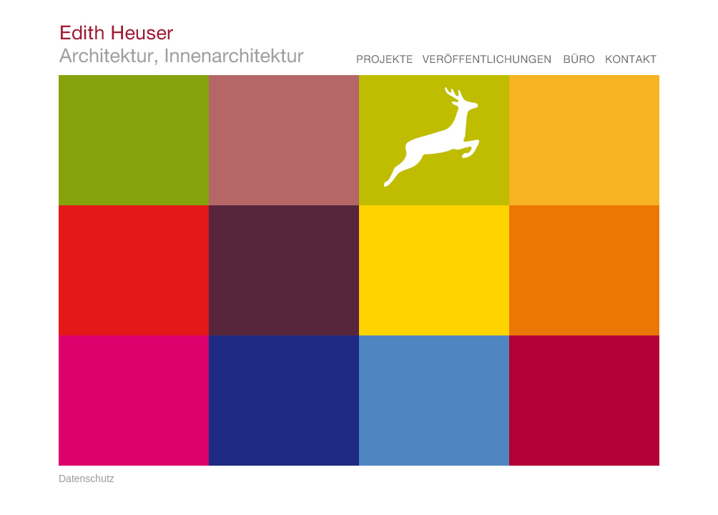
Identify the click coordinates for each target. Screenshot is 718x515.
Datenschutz (86, 478)
